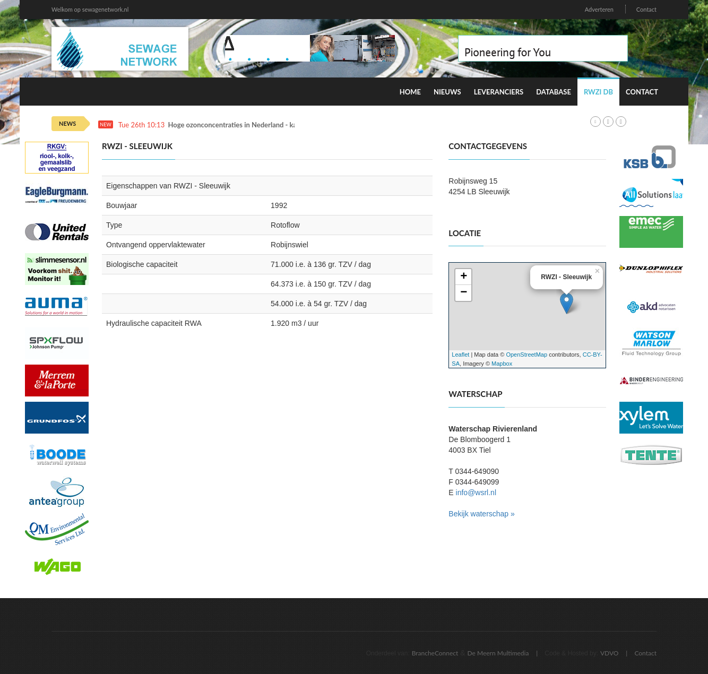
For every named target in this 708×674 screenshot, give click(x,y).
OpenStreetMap (526, 354)
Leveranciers (499, 92)
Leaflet (460, 354)
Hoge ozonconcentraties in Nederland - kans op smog (250, 125)
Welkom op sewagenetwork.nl (89, 9)
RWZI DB (598, 92)
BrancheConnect (435, 653)
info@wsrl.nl (476, 492)
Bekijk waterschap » (481, 513)
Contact (646, 9)
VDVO (609, 653)
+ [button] (463, 277)
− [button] (463, 293)
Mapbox (501, 363)
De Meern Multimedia (498, 653)
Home (410, 92)
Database (553, 92)
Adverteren (599, 9)
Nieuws (447, 92)
